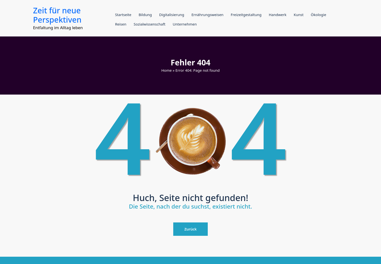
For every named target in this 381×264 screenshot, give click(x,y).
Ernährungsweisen (207, 14)
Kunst (298, 14)
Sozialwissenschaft (149, 24)
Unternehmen (185, 24)
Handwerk (277, 14)
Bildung (145, 14)
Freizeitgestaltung (246, 14)
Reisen (120, 24)
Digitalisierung (171, 14)
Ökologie (318, 14)
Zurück (190, 229)
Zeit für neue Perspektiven (57, 15)
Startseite (123, 14)
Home (166, 70)
